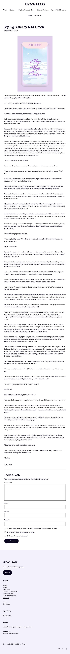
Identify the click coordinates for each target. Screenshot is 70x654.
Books (5, 587)
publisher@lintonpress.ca (10, 633)
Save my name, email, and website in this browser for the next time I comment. (32, 528)
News (4, 602)
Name (6, 503)
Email (6, 511)
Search (7, 572)
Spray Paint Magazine (9, 595)
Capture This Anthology (10, 591)
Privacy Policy (7, 615)
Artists (5, 585)
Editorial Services (8, 593)
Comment (8, 483)
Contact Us (6, 604)
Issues (5, 600)
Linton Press (35, 4)
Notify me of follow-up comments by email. (21, 532)
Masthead (6, 598)
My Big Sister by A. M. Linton (24, 27)
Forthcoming (6, 589)
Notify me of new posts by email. (17, 536)
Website (7, 520)
